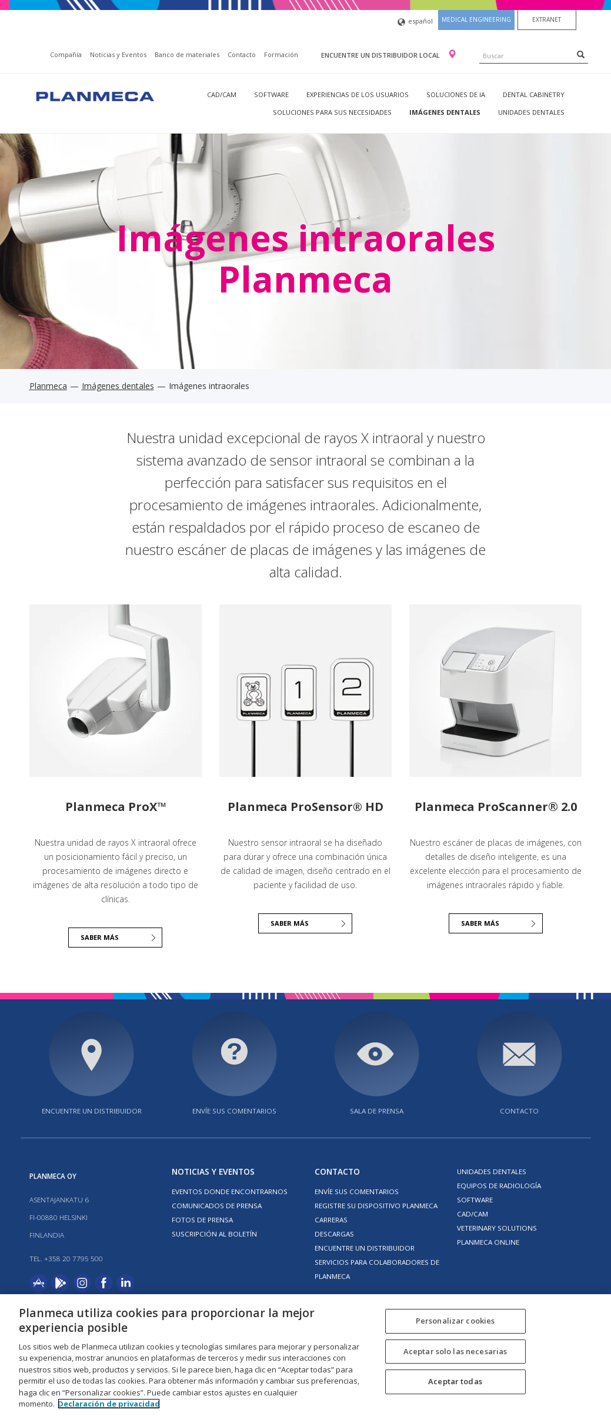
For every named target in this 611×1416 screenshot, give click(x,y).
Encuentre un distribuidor (92, 1110)
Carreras (331, 1219)
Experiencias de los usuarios (357, 94)
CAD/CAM (221, 94)
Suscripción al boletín (214, 1233)
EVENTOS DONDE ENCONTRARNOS (230, 1191)
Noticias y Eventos (118, 54)
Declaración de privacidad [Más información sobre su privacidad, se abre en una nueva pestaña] (109, 1403)
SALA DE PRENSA (376, 1110)
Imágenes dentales (444, 112)
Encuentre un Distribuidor (365, 1248)
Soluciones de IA (455, 94)
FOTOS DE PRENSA (202, 1219)
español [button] (415, 22)
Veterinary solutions (497, 1228)
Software (271, 94)
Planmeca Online (488, 1242)
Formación (281, 54)
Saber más (480, 923)
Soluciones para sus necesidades (332, 112)
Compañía (66, 54)
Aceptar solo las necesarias (455, 1351)
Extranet (546, 19)
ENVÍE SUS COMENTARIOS (234, 1110)
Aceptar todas (455, 1381)
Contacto (242, 54)
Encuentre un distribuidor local (381, 55)
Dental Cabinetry (534, 94)
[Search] (580, 54)
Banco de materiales (187, 54)
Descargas (334, 1233)
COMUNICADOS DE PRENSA (217, 1205)
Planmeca (48, 385)
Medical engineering (476, 19)
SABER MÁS (100, 937)
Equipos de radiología (499, 1185)
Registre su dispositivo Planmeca (376, 1205)
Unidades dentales (531, 112)
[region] (305, 1355)
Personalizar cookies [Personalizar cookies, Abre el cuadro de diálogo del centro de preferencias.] (455, 1320)
